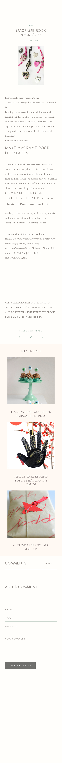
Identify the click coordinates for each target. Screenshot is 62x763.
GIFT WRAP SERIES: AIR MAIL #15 (31, 520)
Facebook (10, 222)
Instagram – (42, 217)
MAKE (31, 25)
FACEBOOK (16, 257)
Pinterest (21, 222)
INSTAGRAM (19, 252)
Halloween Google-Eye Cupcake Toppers (31, 387)
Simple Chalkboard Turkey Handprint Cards (31, 454)
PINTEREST (33, 252)
